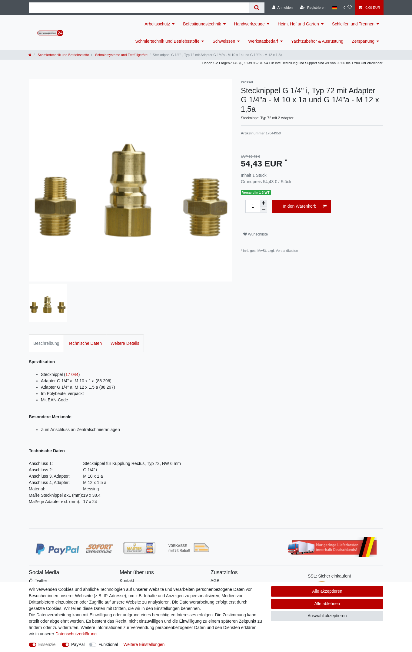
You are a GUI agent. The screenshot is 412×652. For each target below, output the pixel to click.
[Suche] (256, 7)
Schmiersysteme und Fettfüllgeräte (121, 55)
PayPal (78, 644)
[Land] (334, 7)
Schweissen (223, 41)
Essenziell (48, 644)
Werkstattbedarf (263, 41)
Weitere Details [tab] (125, 343)
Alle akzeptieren (327, 591)
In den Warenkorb (305, 206)
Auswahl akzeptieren (327, 615)
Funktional (108, 644)
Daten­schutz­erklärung (76, 633)
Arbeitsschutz (157, 23)
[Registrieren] (313, 7)
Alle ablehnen (327, 603)
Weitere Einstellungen (143, 644)
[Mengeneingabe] (252, 206)
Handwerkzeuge (249, 23)
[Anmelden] (282, 7)
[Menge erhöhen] (263, 203)
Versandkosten (287, 250)
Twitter (41, 580)
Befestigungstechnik (202, 23)
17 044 (71, 374)
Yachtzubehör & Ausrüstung (317, 41)
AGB (215, 580)
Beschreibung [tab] (46, 343)
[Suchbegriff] (139, 7)
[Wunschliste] (347, 7)
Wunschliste (255, 234)
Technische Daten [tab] (85, 343)
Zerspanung (363, 41)
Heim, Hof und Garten (298, 23)
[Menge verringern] (263, 209)
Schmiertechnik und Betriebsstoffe (167, 41)
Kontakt (127, 580)
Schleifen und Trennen (353, 23)
